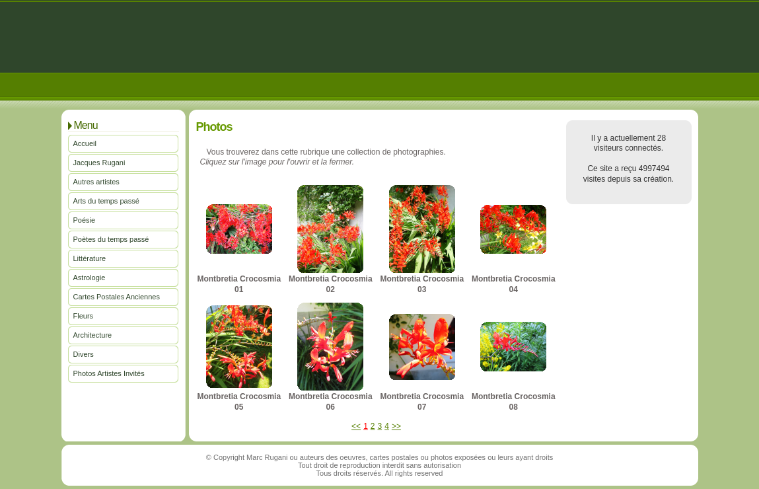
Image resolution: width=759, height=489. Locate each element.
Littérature (89, 258)
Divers (83, 354)
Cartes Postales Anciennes (116, 297)
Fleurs (83, 316)
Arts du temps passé (106, 201)
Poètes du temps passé (111, 239)
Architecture (92, 335)
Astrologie (89, 278)
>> (396, 426)
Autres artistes (96, 182)
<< (356, 426)
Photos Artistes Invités (109, 373)
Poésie (84, 220)
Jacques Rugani (99, 163)
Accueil (84, 143)
